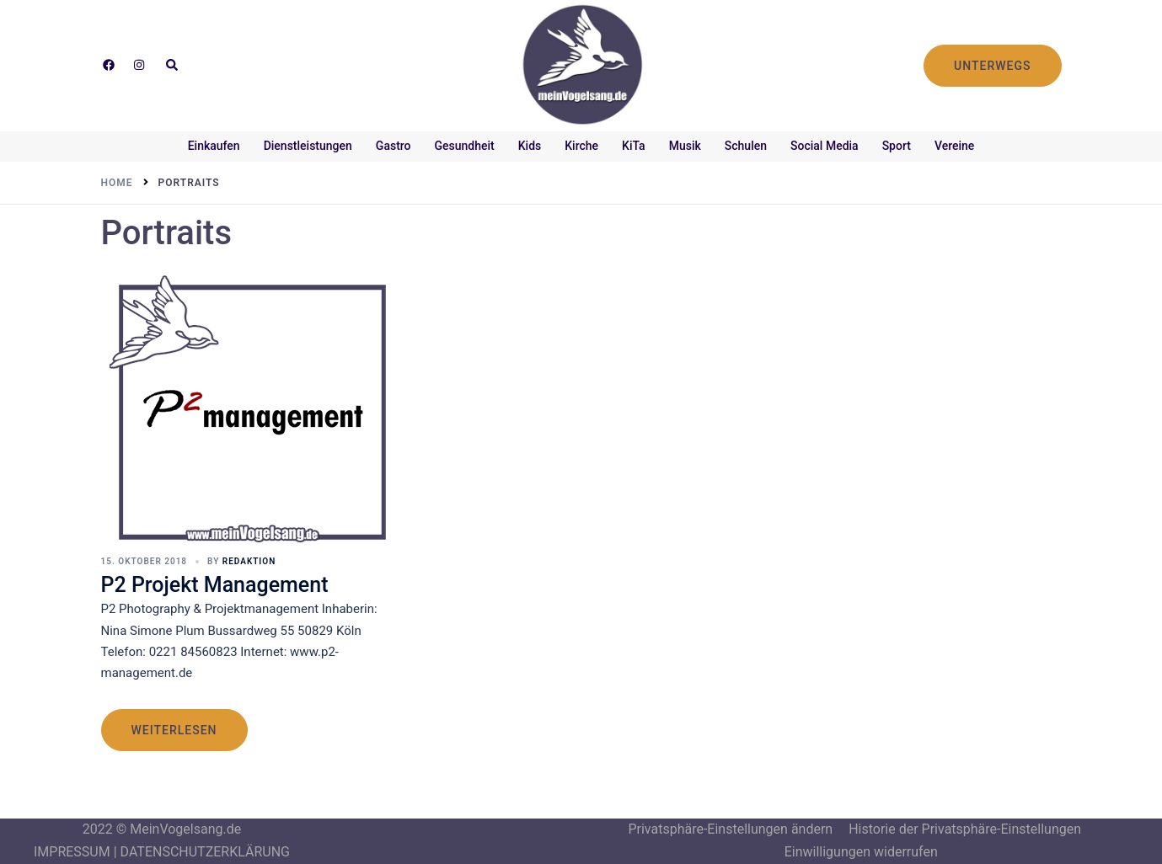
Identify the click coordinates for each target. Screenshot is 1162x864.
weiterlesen (174, 730)
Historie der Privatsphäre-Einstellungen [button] (965, 829)
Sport (896, 145)
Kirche (581, 145)
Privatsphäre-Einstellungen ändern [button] (730, 829)
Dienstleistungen (308, 145)
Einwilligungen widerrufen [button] (861, 852)
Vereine (954, 145)
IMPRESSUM (72, 852)
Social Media (824, 145)
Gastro (393, 145)
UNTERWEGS (992, 65)
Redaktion (249, 561)
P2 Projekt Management (215, 585)
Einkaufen (214, 145)
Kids (530, 145)
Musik (685, 145)
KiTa (633, 145)
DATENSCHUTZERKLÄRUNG (205, 852)
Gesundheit (465, 145)
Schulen (746, 145)
